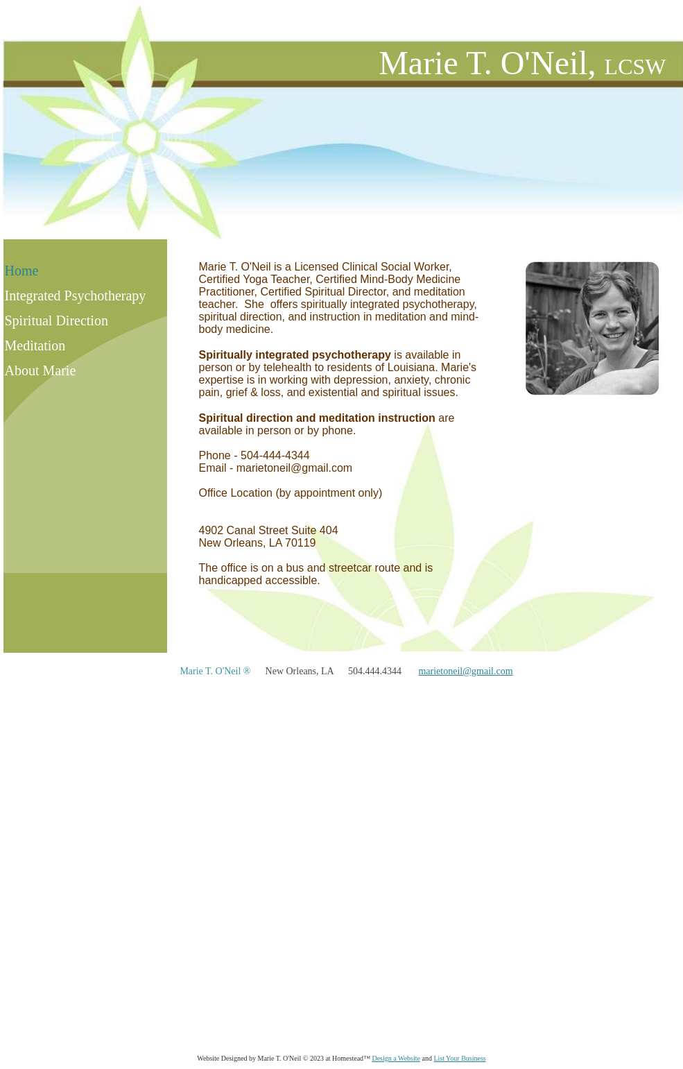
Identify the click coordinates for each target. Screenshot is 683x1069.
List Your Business (459, 1058)
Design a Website (396, 1058)
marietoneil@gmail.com (465, 671)
